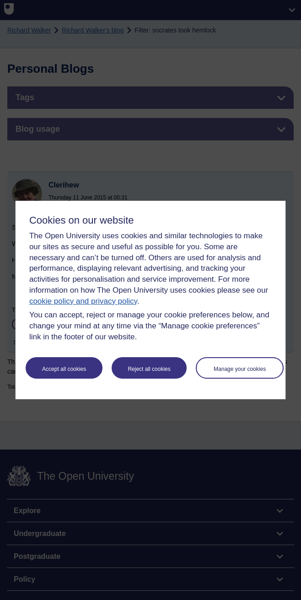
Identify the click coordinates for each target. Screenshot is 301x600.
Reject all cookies (149, 369)
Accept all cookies (64, 369)
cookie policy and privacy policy (83, 301)
